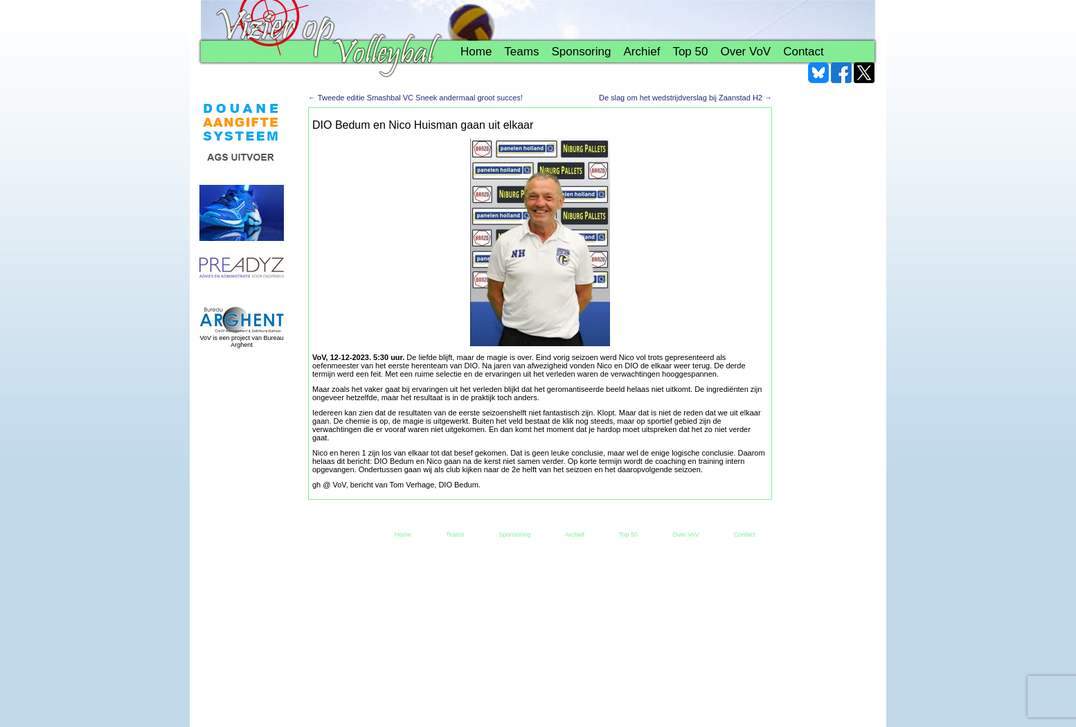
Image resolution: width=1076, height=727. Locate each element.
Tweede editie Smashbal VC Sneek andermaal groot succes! (415, 97)
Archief (641, 51)
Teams (521, 51)
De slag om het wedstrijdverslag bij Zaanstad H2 (685, 97)
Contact (803, 51)
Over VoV (745, 51)
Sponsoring (581, 51)
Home (476, 51)
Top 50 (690, 51)
